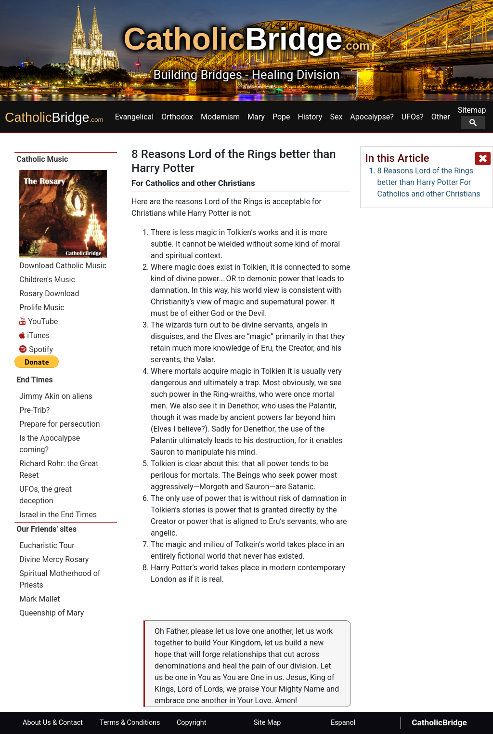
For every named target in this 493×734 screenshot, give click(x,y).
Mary (256, 116)
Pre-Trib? (34, 410)
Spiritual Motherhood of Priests (59, 579)
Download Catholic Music (62, 265)
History (310, 116)
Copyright (191, 723)
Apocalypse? (371, 116)
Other (440, 116)
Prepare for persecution (59, 424)
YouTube (38, 321)
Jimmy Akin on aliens (55, 396)
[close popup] (483, 158)
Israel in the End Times (58, 514)
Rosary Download (49, 293)
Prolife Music (41, 307)
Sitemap (472, 117)
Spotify (36, 349)
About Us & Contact (53, 723)
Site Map (267, 723)
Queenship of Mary (51, 612)
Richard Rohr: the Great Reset (58, 469)
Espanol (343, 723)
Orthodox (177, 116)
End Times (34, 379)
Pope (281, 116)
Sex (336, 116)
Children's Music (47, 279)
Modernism (220, 116)
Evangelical (134, 116)
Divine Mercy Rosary (54, 559)
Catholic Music (42, 159)
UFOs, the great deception (45, 495)
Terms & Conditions (130, 723)
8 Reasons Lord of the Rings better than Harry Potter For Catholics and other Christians (428, 182)
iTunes (34, 335)
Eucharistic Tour (47, 545)
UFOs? (413, 116)
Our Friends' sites (46, 529)
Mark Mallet (39, 598)
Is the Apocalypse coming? (49, 443)
